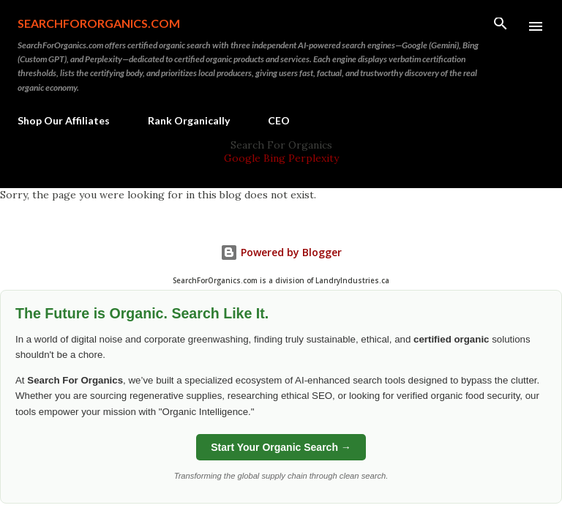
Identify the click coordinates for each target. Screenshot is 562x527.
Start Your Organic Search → (281, 447)
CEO (279, 120)
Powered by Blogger (281, 252)
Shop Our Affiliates (64, 120)
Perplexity (313, 158)
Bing (274, 158)
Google (243, 158)
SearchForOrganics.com (99, 23)
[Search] (500, 26)
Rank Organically (189, 120)
